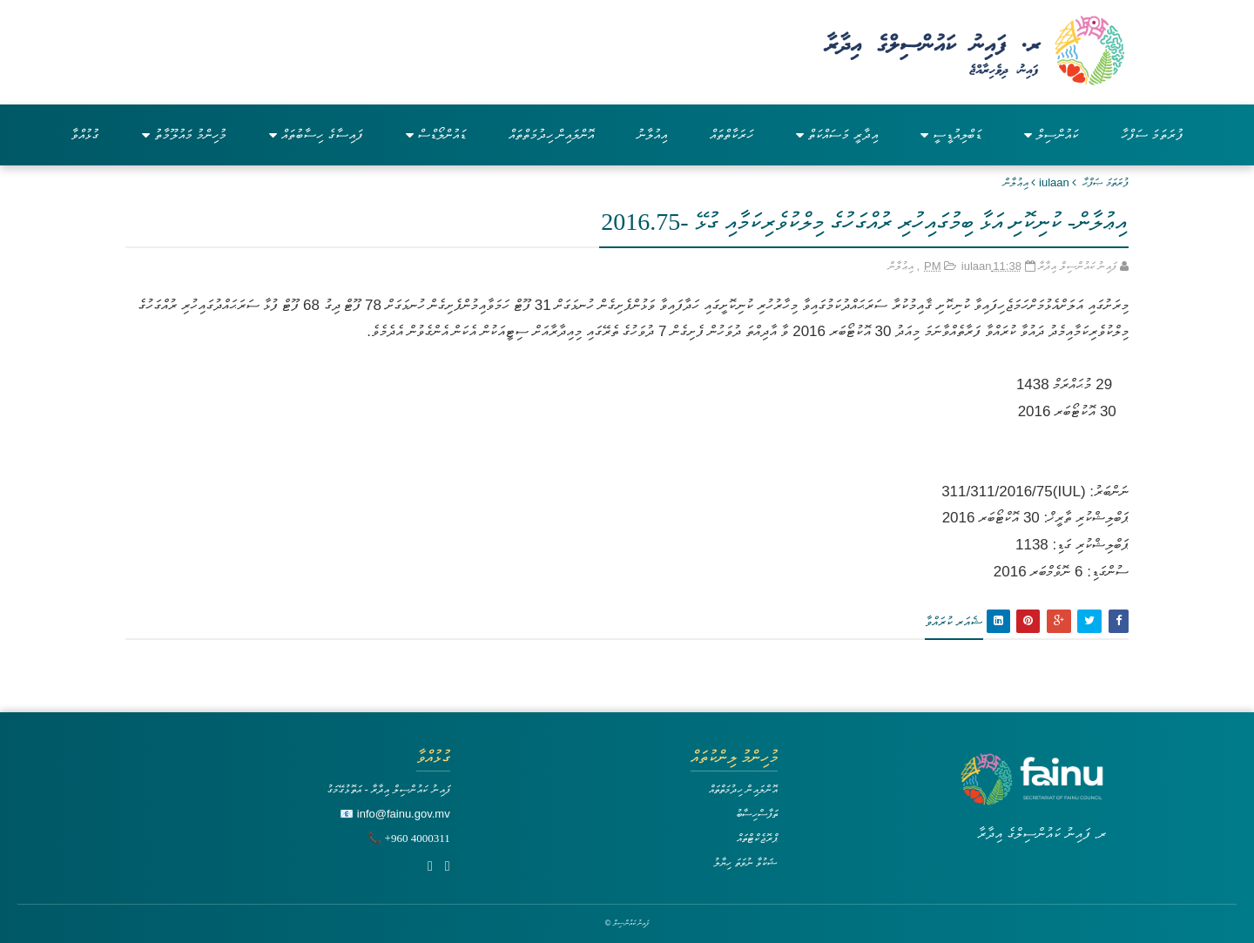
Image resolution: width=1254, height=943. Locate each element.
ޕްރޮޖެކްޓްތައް (757, 838)
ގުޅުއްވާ (85, 134)
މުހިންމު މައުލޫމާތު (184, 134)
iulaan (1054, 182)
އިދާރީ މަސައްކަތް (836, 134)
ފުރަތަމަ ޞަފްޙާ (1105, 182)
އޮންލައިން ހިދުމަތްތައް (551, 134)
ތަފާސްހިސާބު (757, 813)
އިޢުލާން (1015, 182)
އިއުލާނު (652, 134)
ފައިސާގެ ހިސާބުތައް (315, 134)
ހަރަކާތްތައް (731, 134)
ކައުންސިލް (1051, 134)
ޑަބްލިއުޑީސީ (950, 134)
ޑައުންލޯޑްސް (436, 134)
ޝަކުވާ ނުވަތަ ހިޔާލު (745, 862)
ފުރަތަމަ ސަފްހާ (1152, 134)
